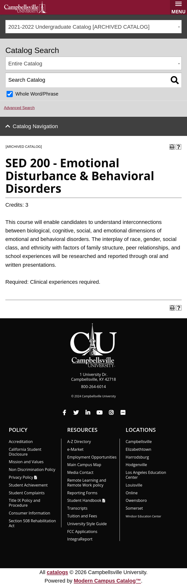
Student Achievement (28, 485)
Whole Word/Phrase (36, 94)
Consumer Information (29, 513)
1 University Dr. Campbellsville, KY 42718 (93, 377)
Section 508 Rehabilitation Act (32, 523)
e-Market (75, 449)
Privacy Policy (21, 477)
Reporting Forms (82, 493)
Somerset (134, 508)
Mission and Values (26, 461)
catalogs (57, 572)
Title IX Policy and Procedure (24, 503)
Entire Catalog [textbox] (25, 64)
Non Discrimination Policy (32, 469)
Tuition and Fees (82, 516)
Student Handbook (84, 500)
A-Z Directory (79, 441)
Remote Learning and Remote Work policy (86, 483)
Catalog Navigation (35, 126)
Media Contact (80, 472)
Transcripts (77, 508)
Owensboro (136, 500)
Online (132, 493)
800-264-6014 (93, 386)
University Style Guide (87, 523)
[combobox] (93, 26)
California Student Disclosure (25, 452)
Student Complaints (27, 493)
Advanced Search (19, 108)
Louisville (134, 485)
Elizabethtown (138, 449)
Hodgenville (136, 464)
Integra (80, 539)
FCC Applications (82, 531)
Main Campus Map (84, 464)
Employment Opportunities (92, 457)
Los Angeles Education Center (146, 475)
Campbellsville (139, 441)
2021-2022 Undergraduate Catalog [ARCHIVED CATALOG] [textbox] (79, 27)
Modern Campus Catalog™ (107, 581)
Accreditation (21, 441)
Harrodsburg (137, 457)
